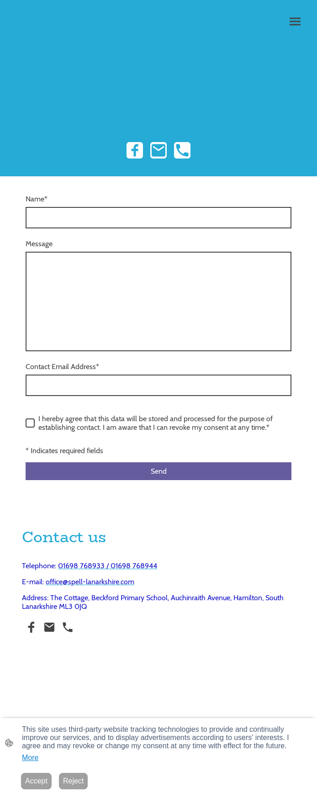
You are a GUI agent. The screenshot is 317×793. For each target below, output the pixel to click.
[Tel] (182, 150)
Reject (73, 781)
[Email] (158, 150)
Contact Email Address (62, 366)
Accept (36, 781)
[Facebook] (135, 150)
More (30, 757)
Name (37, 199)
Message (39, 243)
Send (159, 471)
